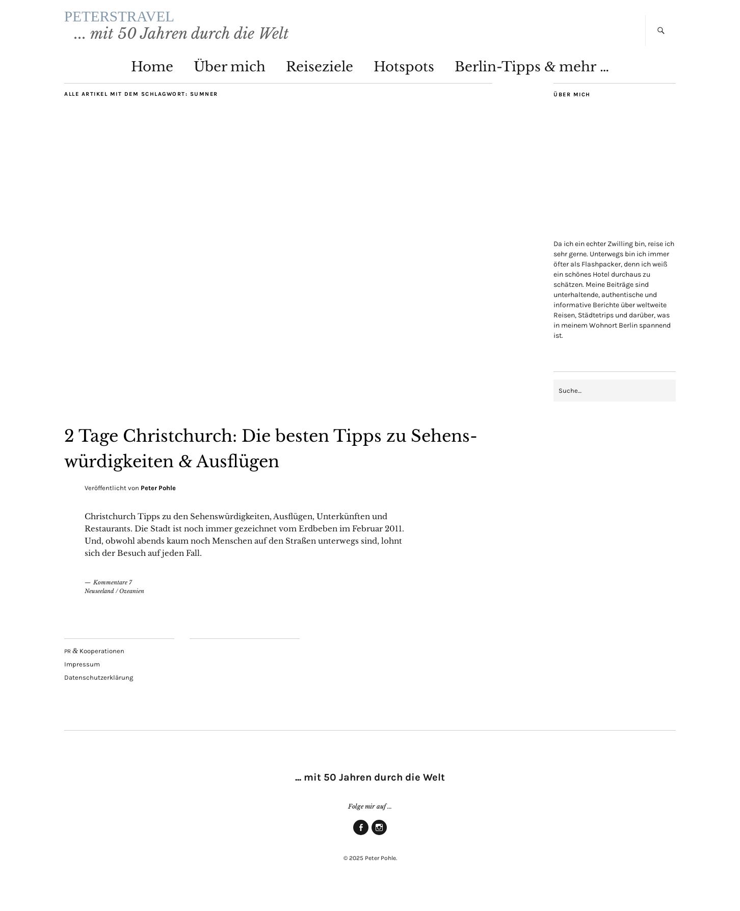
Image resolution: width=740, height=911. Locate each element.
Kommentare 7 (112, 600)
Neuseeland (99, 608)
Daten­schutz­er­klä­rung (98, 695)
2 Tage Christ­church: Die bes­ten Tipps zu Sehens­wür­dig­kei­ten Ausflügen (273, 465)
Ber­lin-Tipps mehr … (532, 84)
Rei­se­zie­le (319, 84)
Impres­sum (82, 682)
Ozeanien (131, 608)
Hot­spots (404, 84)
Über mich (230, 84)
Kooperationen (94, 669)
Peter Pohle (158, 506)
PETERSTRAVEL (174, 25)
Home (152, 84)
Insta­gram (379, 851)
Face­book (360, 851)
